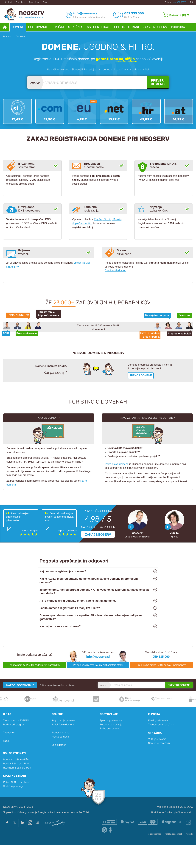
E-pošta (58, 27)
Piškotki (189, 834)
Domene (18, 27)
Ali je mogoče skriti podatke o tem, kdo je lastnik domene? (78, 600)
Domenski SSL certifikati (17, 759)
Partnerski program (14, 724)
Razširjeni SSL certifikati (17, 767)
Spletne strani (126, 27)
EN (191, 2)
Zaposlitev (34, 2)
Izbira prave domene (117, 464)
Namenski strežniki (159, 743)
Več (147, 69)
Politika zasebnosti (173, 834)
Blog (45, 2)
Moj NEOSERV (179, 2)
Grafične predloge (13, 786)
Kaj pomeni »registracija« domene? (62, 571)
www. (35, 83)
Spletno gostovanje (111, 720)
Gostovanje (38, 27)
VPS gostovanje (157, 739)
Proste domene (60, 736)
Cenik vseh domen (115, 270)
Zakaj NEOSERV (155, 27)
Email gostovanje (158, 720)
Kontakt (8, 2)
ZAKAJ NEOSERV (98, 534)
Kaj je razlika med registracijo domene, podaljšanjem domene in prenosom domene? (88, 580)
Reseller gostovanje (111, 724)
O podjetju (20, 2)
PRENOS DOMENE (140, 375)
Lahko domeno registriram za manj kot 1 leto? (69, 608)
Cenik (6, 740)
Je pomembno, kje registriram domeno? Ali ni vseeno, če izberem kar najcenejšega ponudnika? (94, 591)
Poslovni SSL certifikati (16, 763)
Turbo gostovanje (110, 728)
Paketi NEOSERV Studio (16, 782)
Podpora (178, 27)
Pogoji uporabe (154, 834)
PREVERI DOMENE (179, 685)
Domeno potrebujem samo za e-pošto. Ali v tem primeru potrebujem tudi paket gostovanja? (91, 617)
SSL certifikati (98, 27)
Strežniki (75, 27)
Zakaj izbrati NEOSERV (16, 720)
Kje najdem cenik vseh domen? (60, 626)
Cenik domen (58, 744)
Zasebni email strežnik (161, 724)
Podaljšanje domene (63, 724)
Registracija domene (63, 720)
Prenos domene (60, 732)
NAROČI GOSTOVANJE (20, 685)
